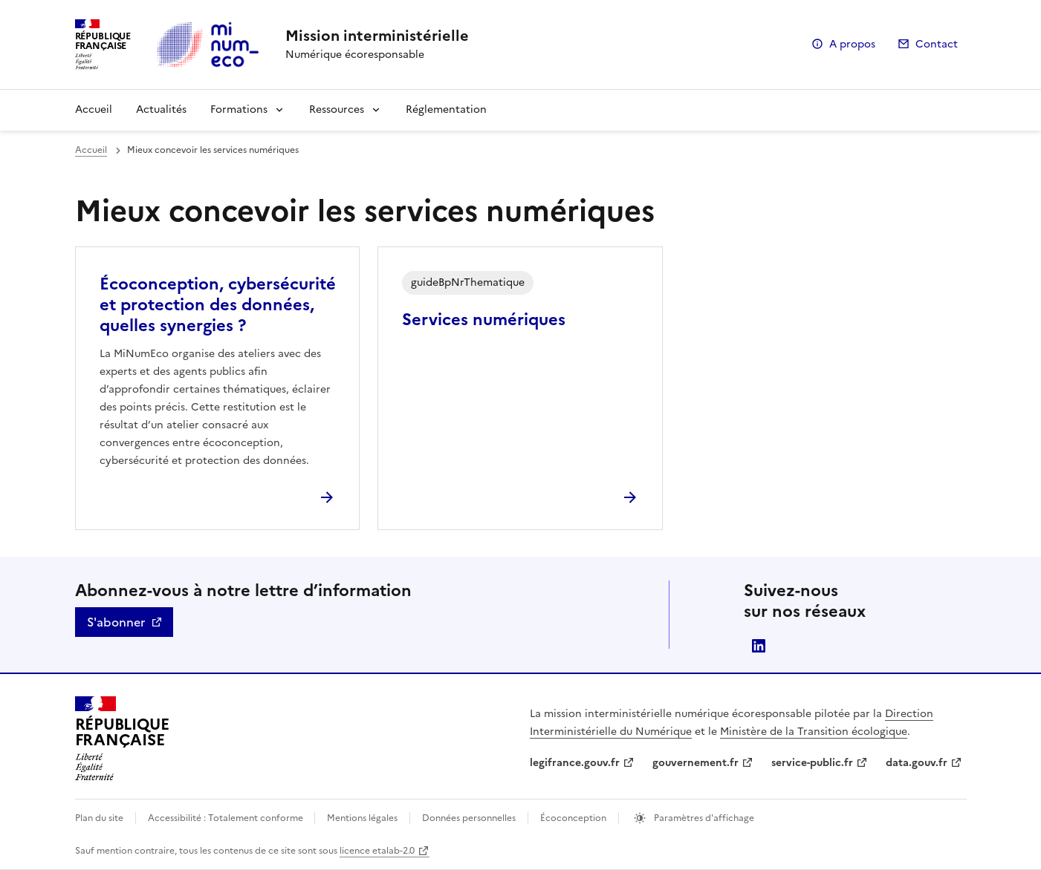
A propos (852, 44)
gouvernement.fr (695, 763)
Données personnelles (469, 818)
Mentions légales (362, 818)
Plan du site (99, 818)
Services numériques (483, 319)
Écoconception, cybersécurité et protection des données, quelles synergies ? (218, 305)
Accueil (93, 109)
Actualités (161, 109)
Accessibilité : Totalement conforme (226, 818)
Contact (936, 44)
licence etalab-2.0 (377, 850)
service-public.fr (812, 763)
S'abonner (116, 622)
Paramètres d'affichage (703, 818)
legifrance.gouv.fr (575, 763)
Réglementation (446, 109)
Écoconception (573, 818)
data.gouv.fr (916, 763)
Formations (238, 109)
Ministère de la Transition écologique (813, 731)
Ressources (336, 109)
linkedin (759, 646)
